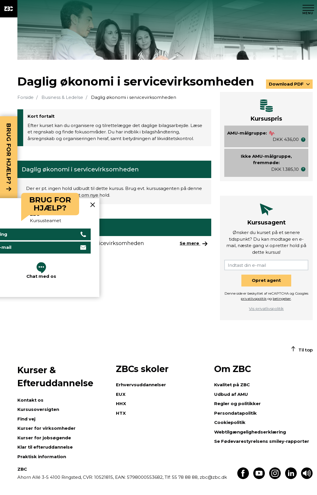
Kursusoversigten (38, 409)
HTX (121, 413)
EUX (120, 394)
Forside (25, 97)
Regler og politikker (237, 403)
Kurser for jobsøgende (44, 437)
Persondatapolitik (235, 413)
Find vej (26, 419)
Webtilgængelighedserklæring (250, 432)
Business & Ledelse (62, 97)
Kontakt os (30, 400)
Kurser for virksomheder (46, 428)
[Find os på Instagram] (275, 477)
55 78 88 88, (185, 477)
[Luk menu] (308, 8)
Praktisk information (41, 456)
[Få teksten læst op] (307, 477)
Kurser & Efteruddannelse (55, 377)
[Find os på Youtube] (259, 477)
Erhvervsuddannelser (141, 384)
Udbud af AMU (231, 394)
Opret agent (266, 280)
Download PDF (287, 84)
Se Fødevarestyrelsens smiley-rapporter (261, 441)
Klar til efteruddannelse (45, 447)
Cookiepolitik (229, 422)
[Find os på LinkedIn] (291, 477)
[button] (303, 139)
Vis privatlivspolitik (266, 308)
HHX (121, 403)
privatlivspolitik (254, 298)
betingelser (282, 298)
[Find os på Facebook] (243, 477)
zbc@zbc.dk (213, 477)
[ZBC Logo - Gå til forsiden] (8, 8)
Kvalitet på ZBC (232, 384)
